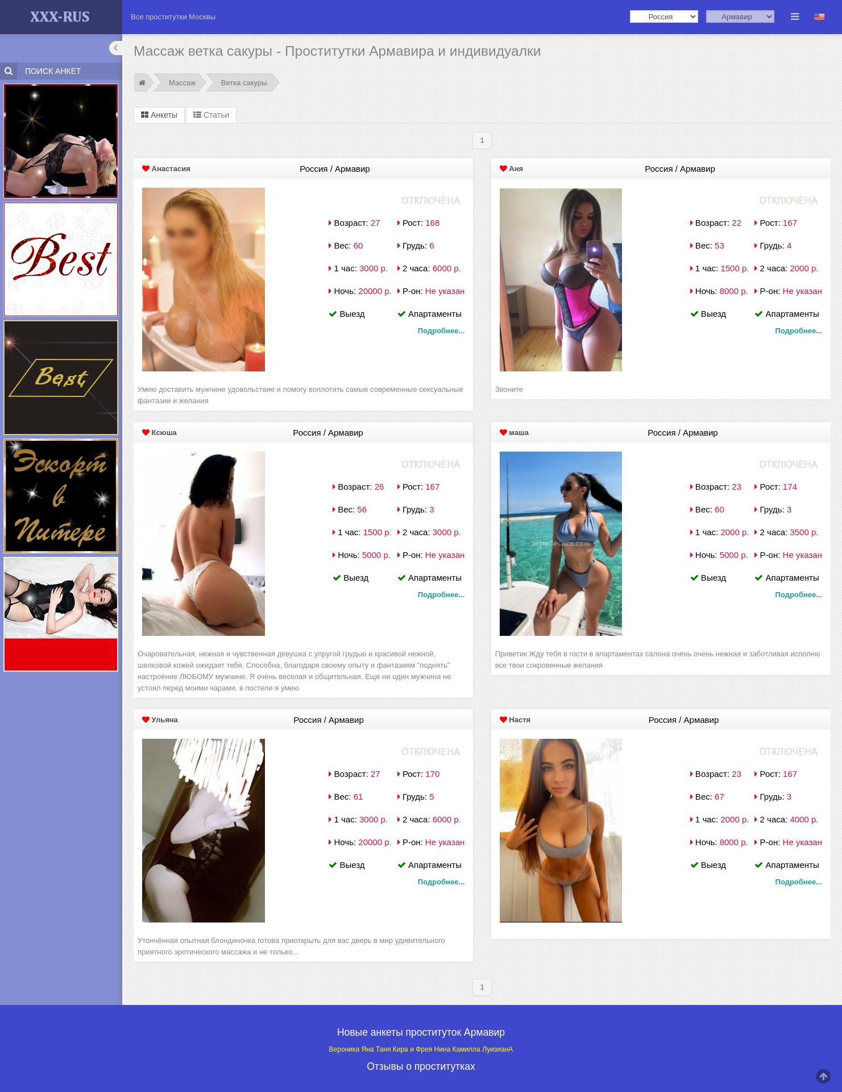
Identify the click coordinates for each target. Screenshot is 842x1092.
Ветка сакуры (244, 82)
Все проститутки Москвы (173, 17)
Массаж (182, 82)
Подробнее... (441, 330)
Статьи (211, 114)
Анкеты (159, 114)
